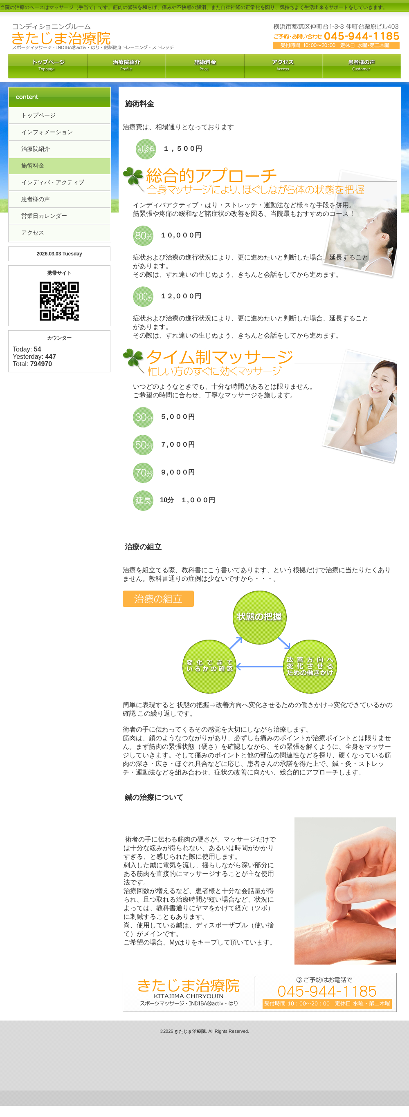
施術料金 (32, 165)
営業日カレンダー (44, 216)
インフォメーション (47, 132)
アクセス (283, 66)
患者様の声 (35, 199)
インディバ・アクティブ (52, 182)
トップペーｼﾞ (47, 66)
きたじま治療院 (190, 1031)
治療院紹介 (126, 66)
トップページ (38, 115)
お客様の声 (361, 66)
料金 (204, 66)
